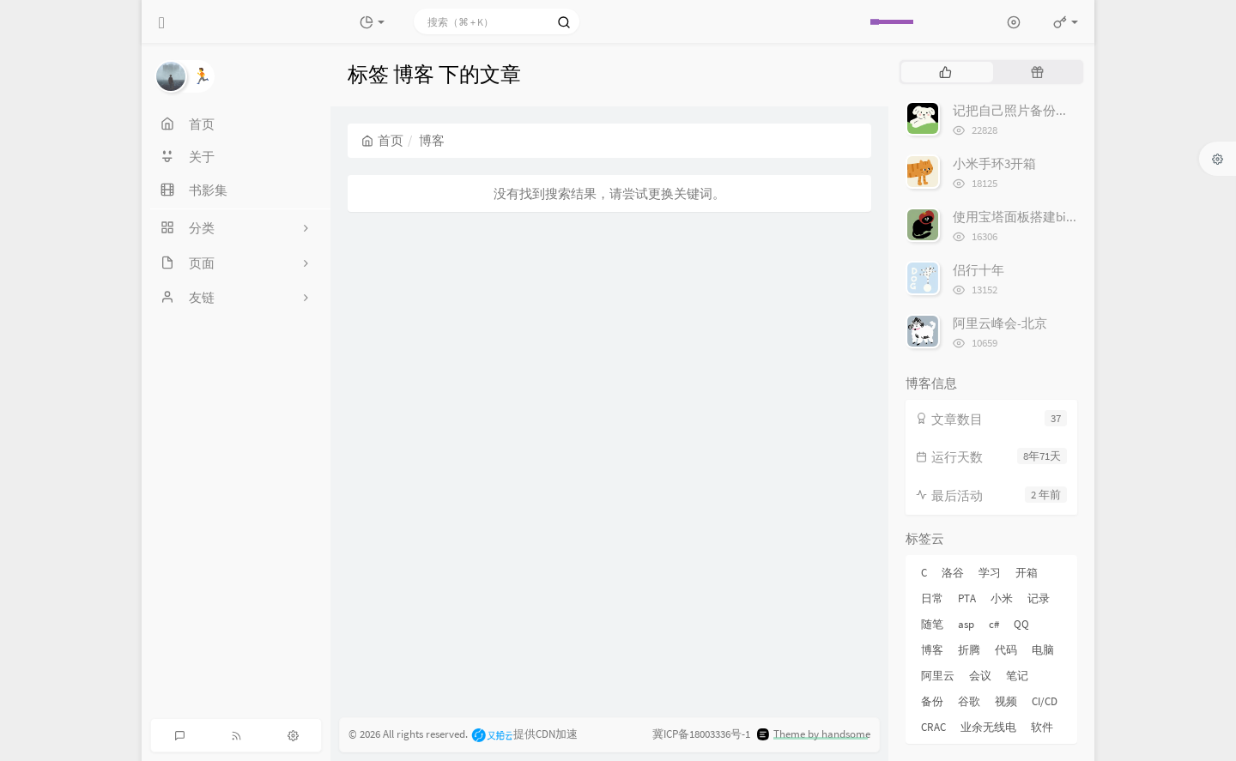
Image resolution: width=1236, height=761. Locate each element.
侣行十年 (978, 270)
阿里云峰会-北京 (1000, 323)
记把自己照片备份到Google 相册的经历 (1063, 110)
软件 (1042, 727)
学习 (989, 572)
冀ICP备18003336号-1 (701, 734)
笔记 (1017, 675)
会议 (980, 675)
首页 (382, 140)
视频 (1006, 701)
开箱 (1026, 572)
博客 (932, 650)
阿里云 (937, 675)
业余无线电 (988, 727)
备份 (932, 701)
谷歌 (969, 701)
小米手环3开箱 (994, 163)
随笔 (932, 624)
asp (966, 624)
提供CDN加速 (524, 734)
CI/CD (1044, 701)
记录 (1038, 598)
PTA (967, 598)
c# (994, 624)
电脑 (1043, 650)
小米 (1002, 598)
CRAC (933, 727)
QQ (1021, 624)
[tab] (945, 72)
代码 (1006, 650)
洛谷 (953, 572)
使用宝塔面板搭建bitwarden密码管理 (1057, 216)
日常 (932, 598)
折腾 (969, 650)
